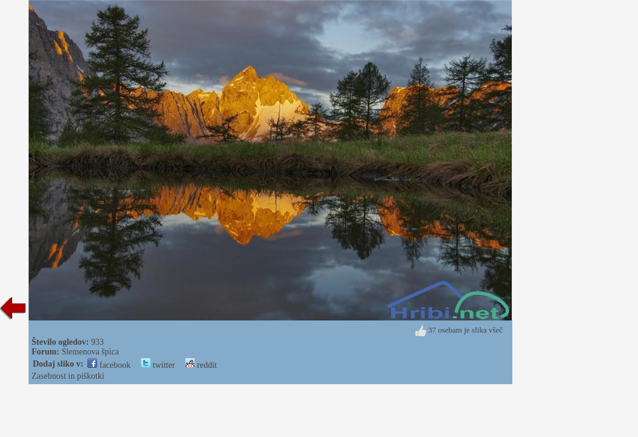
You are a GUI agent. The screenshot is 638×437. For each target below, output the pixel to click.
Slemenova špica (89, 351)
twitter (158, 365)
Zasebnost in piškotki (68, 376)
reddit (201, 365)
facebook (109, 365)
